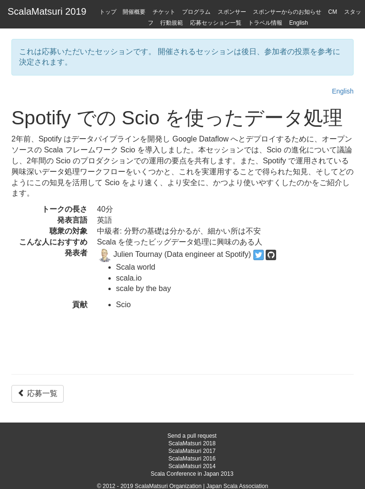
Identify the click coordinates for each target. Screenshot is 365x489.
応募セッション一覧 (215, 22)
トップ (107, 12)
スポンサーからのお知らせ (287, 12)
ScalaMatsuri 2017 (191, 451)
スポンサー (232, 12)
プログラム (196, 12)
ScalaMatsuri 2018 (191, 443)
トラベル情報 (265, 22)
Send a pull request (191, 436)
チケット (164, 12)
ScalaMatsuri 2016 (191, 458)
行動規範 (171, 22)
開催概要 (134, 12)
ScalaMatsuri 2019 (47, 11)
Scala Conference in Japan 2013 (192, 473)
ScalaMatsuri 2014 (191, 466)
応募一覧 (38, 393)
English (298, 22)
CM (332, 12)
